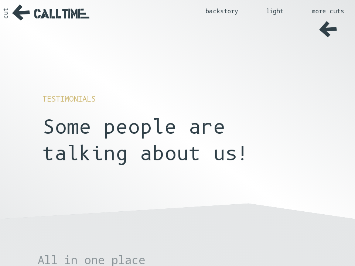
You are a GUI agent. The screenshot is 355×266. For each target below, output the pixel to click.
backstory (221, 11)
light (275, 11)
